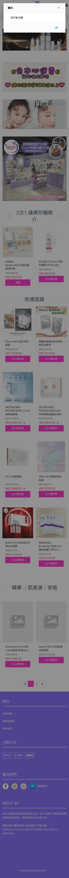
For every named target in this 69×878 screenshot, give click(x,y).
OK (56, 27)
